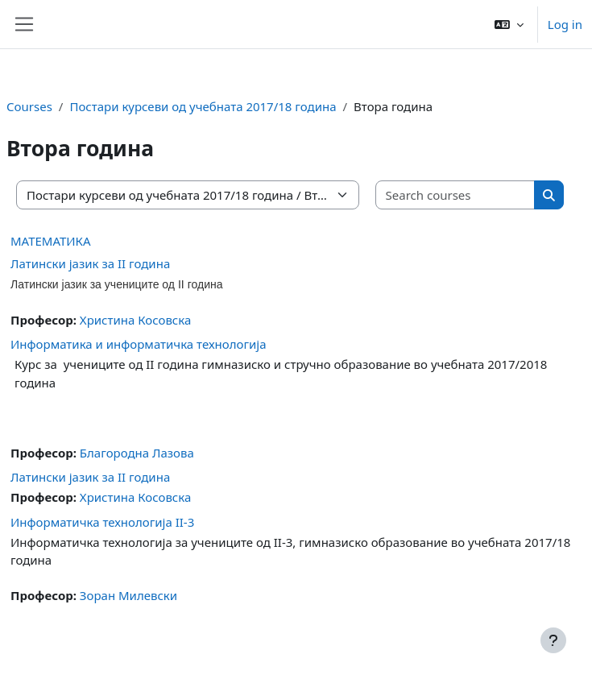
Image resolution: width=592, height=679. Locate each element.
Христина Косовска (135, 320)
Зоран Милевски (128, 595)
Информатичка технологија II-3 (102, 522)
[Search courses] (455, 195)
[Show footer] (553, 640)
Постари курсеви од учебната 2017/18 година (202, 106)
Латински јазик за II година (90, 263)
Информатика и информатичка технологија (138, 344)
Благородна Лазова (137, 453)
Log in (565, 24)
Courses (29, 106)
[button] (509, 24)
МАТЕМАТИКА (50, 241)
